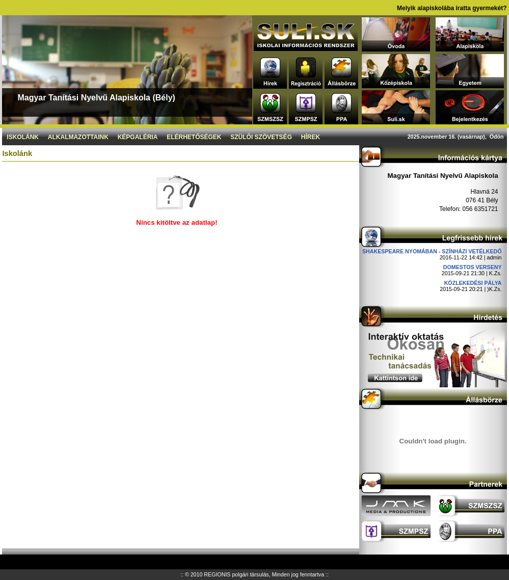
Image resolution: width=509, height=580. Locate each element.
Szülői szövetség (261, 137)
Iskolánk (23, 137)
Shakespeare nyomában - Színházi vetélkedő (432, 251)
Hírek (310, 137)
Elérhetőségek (194, 137)
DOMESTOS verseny (472, 267)
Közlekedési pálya (473, 283)
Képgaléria (138, 137)
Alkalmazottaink (78, 137)
